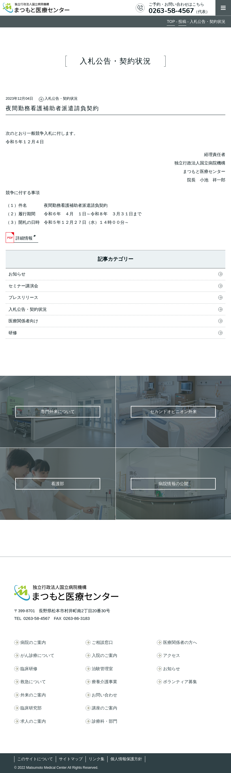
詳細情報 (24, 238)
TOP (171, 21)
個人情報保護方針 (126, 759)
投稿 (182, 21)
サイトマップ (71, 759)
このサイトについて (35, 759)
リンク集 (96, 759)
